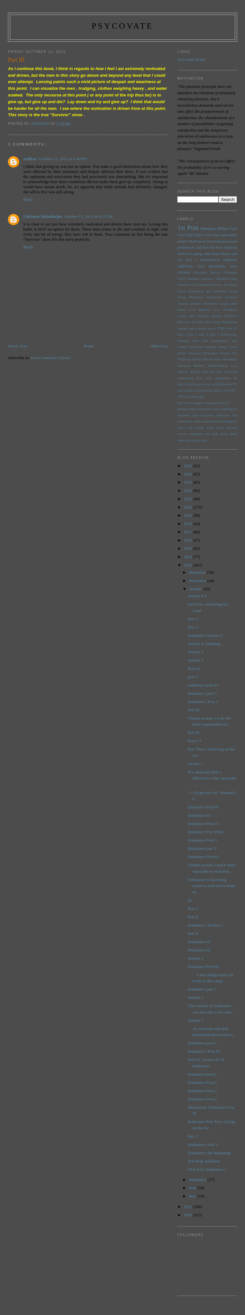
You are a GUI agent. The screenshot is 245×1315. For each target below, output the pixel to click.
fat (235, 378)
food (200, 266)
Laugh (223, 303)
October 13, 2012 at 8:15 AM (88, 216)
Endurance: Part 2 (203, 1144)
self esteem (196, 428)
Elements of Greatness (192, 285)
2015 (188, 548)
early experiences (218, 378)
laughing (226, 409)
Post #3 (194, 668)
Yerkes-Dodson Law (222, 365)
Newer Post (17, 346)
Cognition (206, 279)
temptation (196, 434)
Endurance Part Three (206, 831)
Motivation (197, 241)
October (196, 588)
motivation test (226, 415)
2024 (188, 474)
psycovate (122, 26)
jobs (216, 409)
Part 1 (193, 1136)
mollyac (30, 158)
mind (195, 415)
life (235, 409)
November (198, 580)
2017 (188, 532)
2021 (188, 498)
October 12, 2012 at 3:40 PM (63, 158)
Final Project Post (198, 235)
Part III (194, 709)
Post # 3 (194, 740)
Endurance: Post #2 (204, 1051)
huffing (182, 409)
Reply (28, 199)
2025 (188, 465)
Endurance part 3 (202, 848)
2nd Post (202, 247)
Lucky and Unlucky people (199, 316)
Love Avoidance (225, 309)
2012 (188, 565)
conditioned (185, 378)
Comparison (222, 279)
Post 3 (192, 334)
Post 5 (214, 334)
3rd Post (216, 247)
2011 (188, 1206)
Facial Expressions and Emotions (201, 291)
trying (195, 440)
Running (183, 341)
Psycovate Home (191, 59)
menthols (183, 415)
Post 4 (203, 334)
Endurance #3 (199, 815)
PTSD (221, 328)
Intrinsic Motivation (204, 303)
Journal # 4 (197, 596)
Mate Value (213, 322)
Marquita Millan (214, 228)
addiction (230, 260)
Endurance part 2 (202, 989)
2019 (188, 515)
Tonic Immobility (225, 359)
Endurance (216, 285)
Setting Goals (227, 347)
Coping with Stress (205, 254)
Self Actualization (215, 341)
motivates (207, 415)
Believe (215, 272)
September (198, 1179)
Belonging (230, 272)
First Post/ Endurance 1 (207, 1169)
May (193, 1196)
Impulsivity (214, 297)
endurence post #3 (203, 685)
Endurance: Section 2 (205, 925)
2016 (188, 540)
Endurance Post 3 (202, 840)
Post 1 (191, 260)
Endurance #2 (199, 941)
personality (217, 266)
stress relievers (226, 428)
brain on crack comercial (219, 371)
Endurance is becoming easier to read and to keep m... (211, 885)
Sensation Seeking (203, 347)
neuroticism (210, 421)
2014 (188, 556)
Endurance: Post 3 (203, 701)
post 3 (193, 676)
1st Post (187, 227)
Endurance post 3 (202, 693)
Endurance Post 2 (202, 1082)
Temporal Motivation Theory (208, 353)
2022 (188, 490)
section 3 (195, 763)
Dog (234, 279)
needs (197, 421)
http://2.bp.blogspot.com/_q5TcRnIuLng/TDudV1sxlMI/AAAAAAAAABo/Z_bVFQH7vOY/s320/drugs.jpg (206, 390)
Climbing (192, 279)
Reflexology (229, 334)
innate (192, 409)
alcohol (195, 371)
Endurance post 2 (202, 1043)
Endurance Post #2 (203, 966)
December (198, 572)
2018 (188, 523)
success (182, 434)
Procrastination (217, 241)
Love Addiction (200, 309)
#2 (190, 900)
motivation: (185, 421)
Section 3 (196, 660)
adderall (182, 371)
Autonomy (200, 272)
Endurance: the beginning (209, 1152)
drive (199, 378)
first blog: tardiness (204, 1161)
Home (89, 346)
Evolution (230, 285)
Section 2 (196, 652)
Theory (208, 359)
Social (181, 353)
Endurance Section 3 (205, 635)
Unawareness (210, 260)
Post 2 (182, 334)
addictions (185, 266)
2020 (188, 507)
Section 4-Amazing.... (206, 643)
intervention (205, 409)
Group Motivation (190, 297)
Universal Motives (190, 365)
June (193, 1187)
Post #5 (231, 328)
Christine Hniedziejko (42, 216)
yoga (203, 440)
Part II (193, 916)
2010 (188, 1214)
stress (210, 428)
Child (181, 279)
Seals (195, 341)
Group (232, 291)
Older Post (159, 346)
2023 (188, 482)
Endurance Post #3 (203, 807)
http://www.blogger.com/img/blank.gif (202, 403)
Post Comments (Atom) (50, 357)
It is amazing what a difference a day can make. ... (212, 778)
